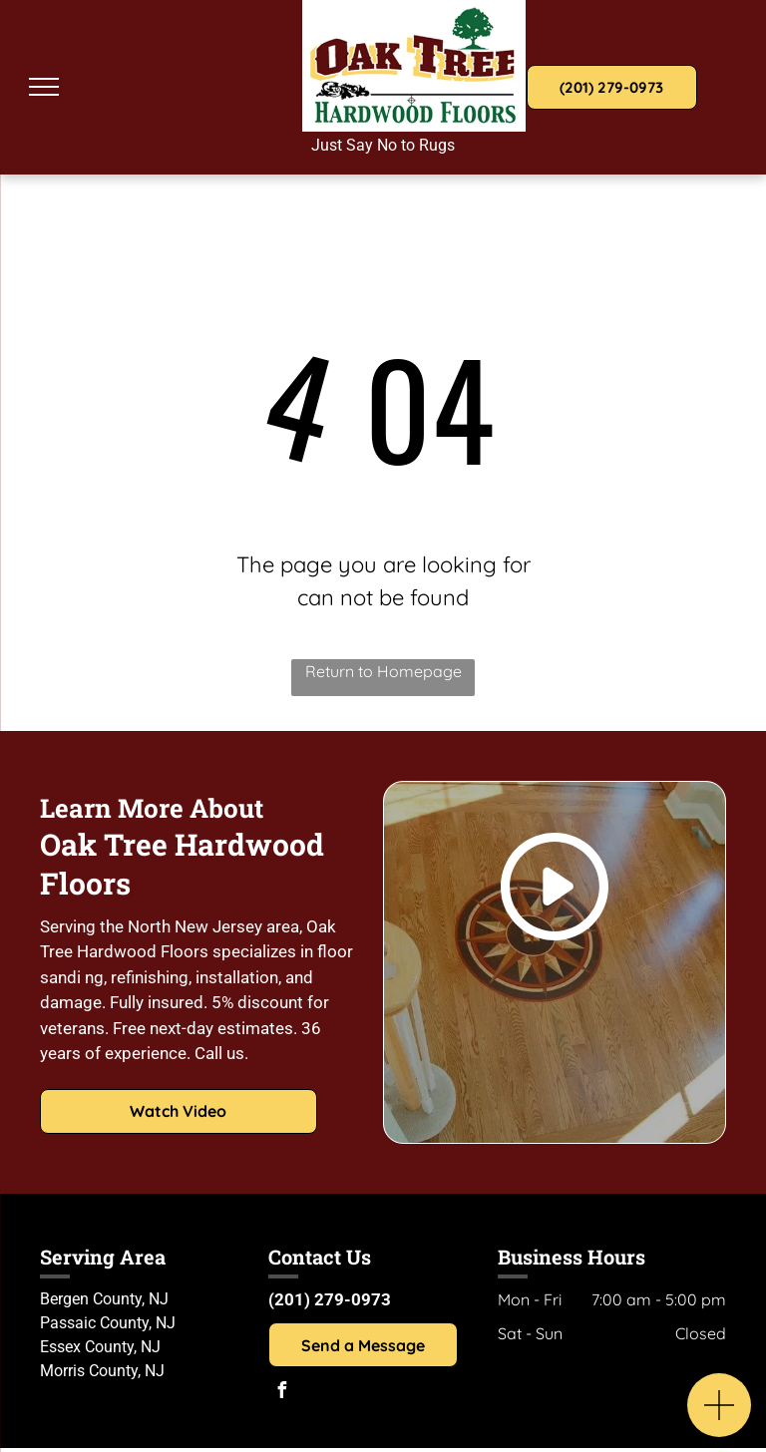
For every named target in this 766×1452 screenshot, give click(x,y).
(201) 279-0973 (329, 1299)
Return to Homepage (383, 671)
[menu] (44, 87)
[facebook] (281, 1392)
